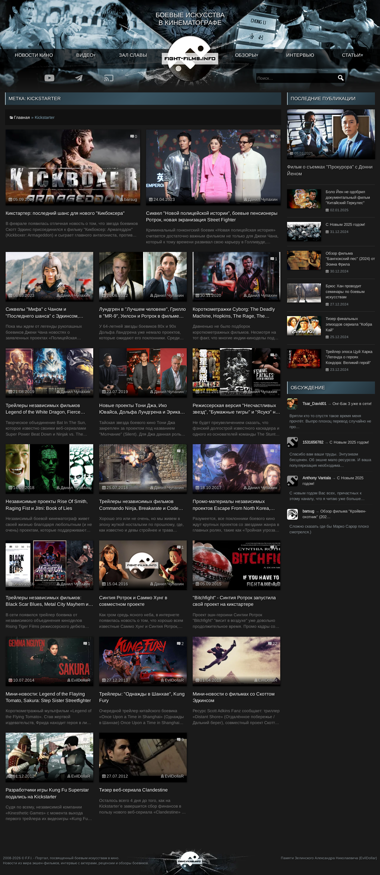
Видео (84, 55)
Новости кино (34, 55)
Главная (22, 117)
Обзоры (245, 55)
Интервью (300, 55)
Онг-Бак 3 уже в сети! (352, 403)
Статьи (351, 55)
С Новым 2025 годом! (349, 442)
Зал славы (133, 55)
